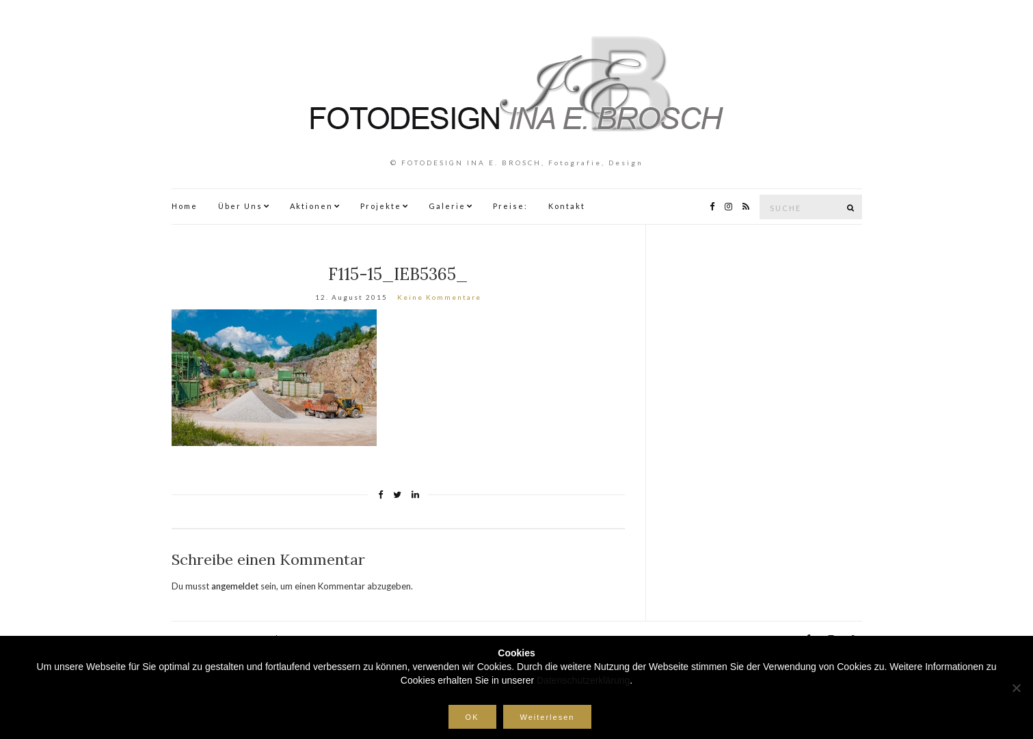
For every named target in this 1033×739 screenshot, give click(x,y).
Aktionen (311, 205)
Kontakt (566, 205)
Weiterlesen (547, 717)
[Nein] (1016, 688)
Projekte (380, 205)
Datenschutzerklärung (583, 680)
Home (185, 205)
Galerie (447, 205)
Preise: (510, 205)
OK (472, 717)
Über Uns (240, 205)
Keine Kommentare (439, 297)
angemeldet (234, 586)
